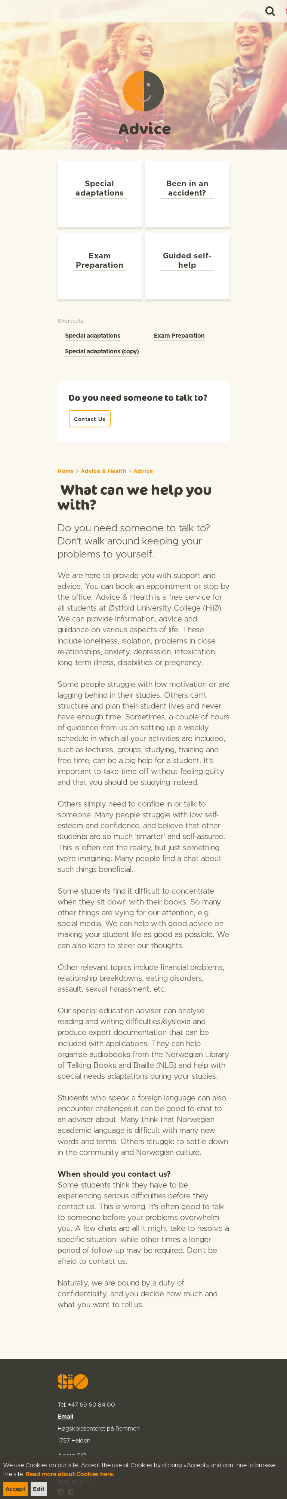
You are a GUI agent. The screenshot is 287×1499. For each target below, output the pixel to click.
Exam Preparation (179, 317)
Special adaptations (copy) (102, 333)
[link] (19, 11)
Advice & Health (104, 452)
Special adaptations (92, 317)
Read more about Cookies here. (70, 1474)
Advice (143, 452)
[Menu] (273, 11)
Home (66, 452)
